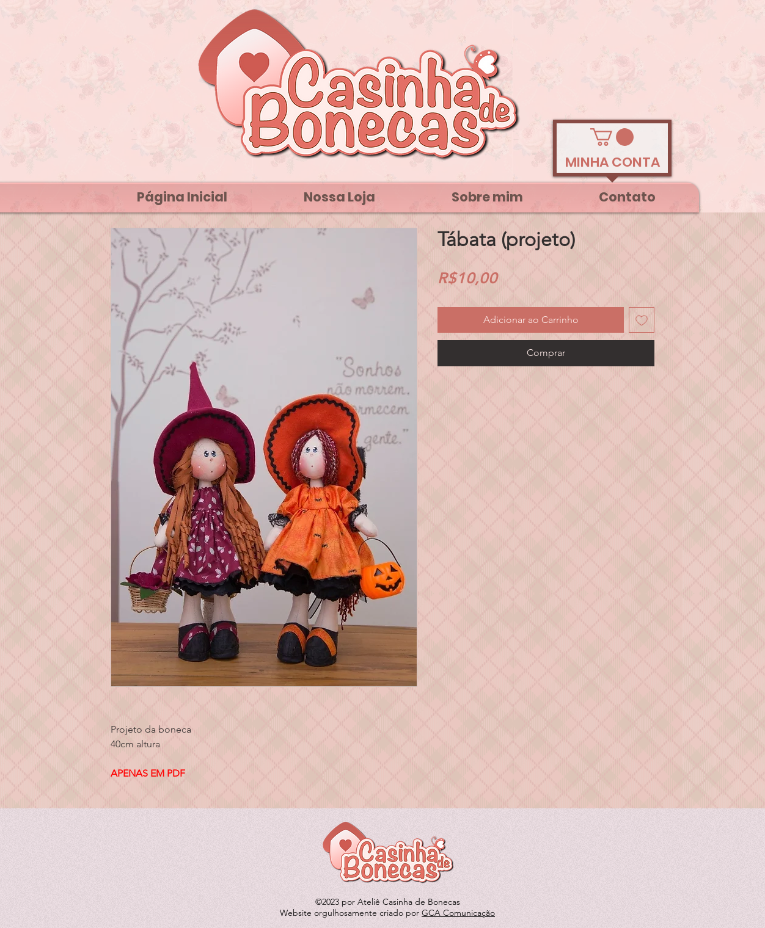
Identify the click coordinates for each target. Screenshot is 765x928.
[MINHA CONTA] (612, 162)
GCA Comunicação (458, 912)
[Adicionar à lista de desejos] (641, 320)
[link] (612, 137)
